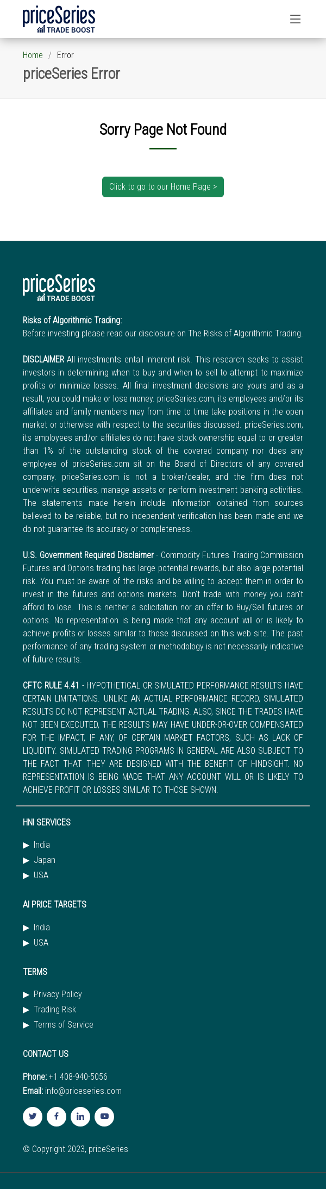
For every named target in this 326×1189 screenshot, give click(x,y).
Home (33, 55)
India (42, 845)
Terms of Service (63, 1025)
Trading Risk (55, 1009)
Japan (44, 860)
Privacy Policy (58, 994)
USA (41, 875)
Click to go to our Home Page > (163, 187)
